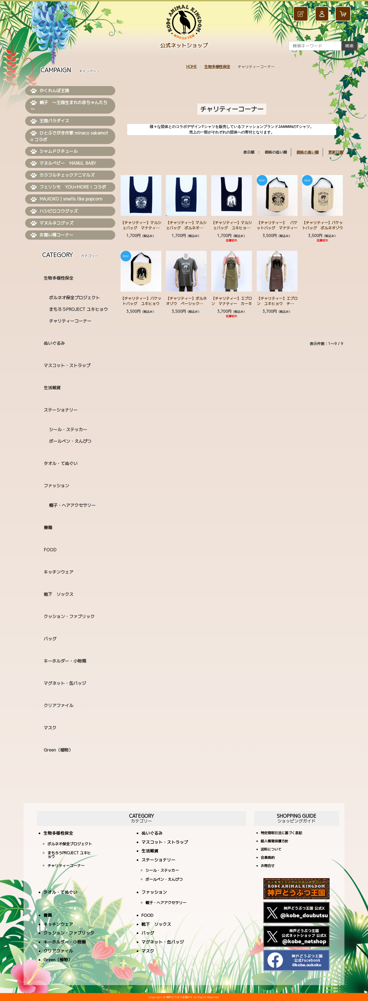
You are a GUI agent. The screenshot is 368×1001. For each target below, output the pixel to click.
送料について (271, 850)
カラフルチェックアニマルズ (62, 175)
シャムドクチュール (54, 151)
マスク (50, 728)
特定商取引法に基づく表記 (281, 833)
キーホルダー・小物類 (65, 661)
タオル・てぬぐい (61, 463)
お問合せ (267, 866)
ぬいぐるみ (54, 343)
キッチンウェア (58, 572)
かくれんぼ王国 (49, 91)
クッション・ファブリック (69, 616)
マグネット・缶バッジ (65, 683)
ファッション (56, 486)
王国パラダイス (49, 121)
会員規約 (267, 858)
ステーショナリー (61, 410)
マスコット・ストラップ (67, 365)
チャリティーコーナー (70, 321)
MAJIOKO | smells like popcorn (66, 199)
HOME (191, 66)
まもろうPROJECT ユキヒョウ (78, 309)
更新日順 (335, 152)
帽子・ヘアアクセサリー (72, 505)
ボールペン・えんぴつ (70, 441)
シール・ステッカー (68, 429)
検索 (349, 46)
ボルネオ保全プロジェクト (74, 298)
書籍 (48, 527)
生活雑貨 (52, 388)
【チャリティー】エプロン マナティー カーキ (231, 301)
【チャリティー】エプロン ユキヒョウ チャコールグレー (277, 303)
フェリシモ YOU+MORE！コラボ (68, 187)
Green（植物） (58, 750)
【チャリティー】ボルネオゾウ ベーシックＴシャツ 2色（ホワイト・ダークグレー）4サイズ (186, 306)
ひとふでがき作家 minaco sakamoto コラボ (69, 136)
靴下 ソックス (58, 594)
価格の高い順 (307, 152)
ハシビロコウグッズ (54, 211)
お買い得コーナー (51, 235)
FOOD (50, 550)
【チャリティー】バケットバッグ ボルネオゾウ (322, 225)
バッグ (50, 639)
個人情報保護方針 (274, 841)
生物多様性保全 (217, 66)
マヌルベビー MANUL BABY (63, 163)
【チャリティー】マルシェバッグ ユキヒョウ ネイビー (232, 228)
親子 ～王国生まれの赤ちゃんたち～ (68, 106)
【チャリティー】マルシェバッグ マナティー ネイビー (142, 228)
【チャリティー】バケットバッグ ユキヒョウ (141, 301)
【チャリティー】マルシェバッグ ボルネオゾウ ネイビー (188, 228)
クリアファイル (58, 705)
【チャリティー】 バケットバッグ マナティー (277, 225)
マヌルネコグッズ (51, 223)
